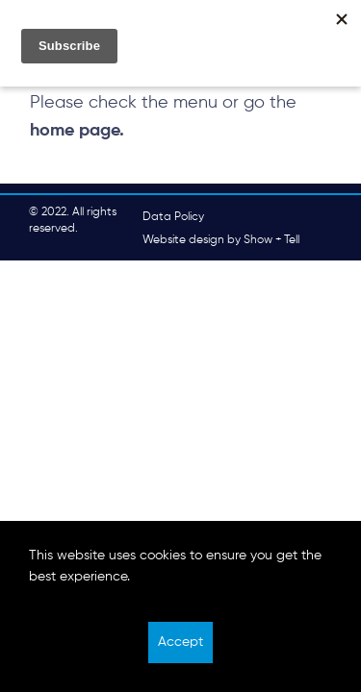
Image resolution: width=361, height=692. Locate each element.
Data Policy (173, 217)
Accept (180, 642)
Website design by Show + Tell (220, 240)
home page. (77, 130)
